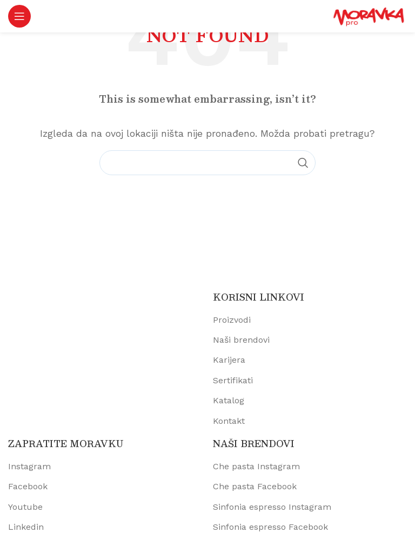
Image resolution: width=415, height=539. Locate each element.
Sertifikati (233, 380)
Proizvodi (232, 320)
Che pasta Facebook (255, 486)
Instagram (29, 466)
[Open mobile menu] (19, 16)
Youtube (25, 507)
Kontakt (229, 421)
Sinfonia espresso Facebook (270, 527)
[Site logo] (369, 15)
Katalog (228, 400)
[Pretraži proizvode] (207, 162)
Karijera (229, 360)
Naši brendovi (241, 340)
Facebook (28, 486)
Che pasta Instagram (256, 466)
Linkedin (26, 527)
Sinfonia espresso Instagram (272, 507)
